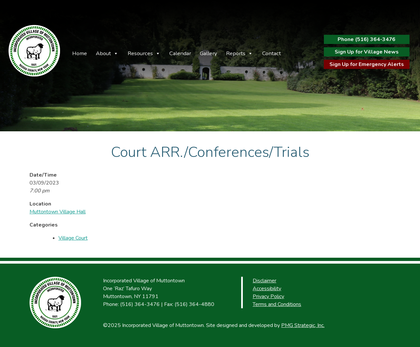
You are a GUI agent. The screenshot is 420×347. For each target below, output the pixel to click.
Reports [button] (235, 53)
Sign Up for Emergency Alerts (366, 64)
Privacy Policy (268, 296)
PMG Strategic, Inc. (303, 325)
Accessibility (267, 288)
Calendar (180, 53)
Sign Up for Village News (367, 51)
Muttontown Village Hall (58, 211)
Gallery (208, 53)
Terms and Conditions (277, 304)
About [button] (103, 53)
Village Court (73, 238)
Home (79, 53)
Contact (271, 53)
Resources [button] (140, 53)
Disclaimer (264, 280)
